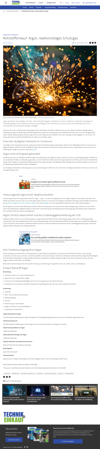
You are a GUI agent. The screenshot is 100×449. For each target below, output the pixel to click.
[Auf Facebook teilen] (90, 43)
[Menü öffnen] (5, 3)
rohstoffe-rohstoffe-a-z (28, 373)
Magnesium (16, 203)
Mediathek (73, 7)
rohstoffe (40, 373)
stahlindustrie (69, 373)
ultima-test (7, 373)
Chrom (22, 203)
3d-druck (60, 373)
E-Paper (67, 3)
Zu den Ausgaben (68, 441)
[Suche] (60, 2)
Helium (34, 149)
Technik (25, 7)
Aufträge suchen (51, 3)
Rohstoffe (38, 7)
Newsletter (77, 3)
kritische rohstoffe (50, 373)
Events (41, 3)
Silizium (33, 203)
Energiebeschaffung (50, 7)
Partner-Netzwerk (30, 3)
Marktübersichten (63, 7)
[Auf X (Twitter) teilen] (93, 43)
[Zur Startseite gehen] (16, 3)
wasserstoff (15, 373)
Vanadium (28, 203)
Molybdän (46, 203)
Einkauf (31, 7)
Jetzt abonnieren (14, 440)
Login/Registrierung (90, 3)
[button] (94, 394)
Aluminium (9, 203)
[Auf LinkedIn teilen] (95, 43)
